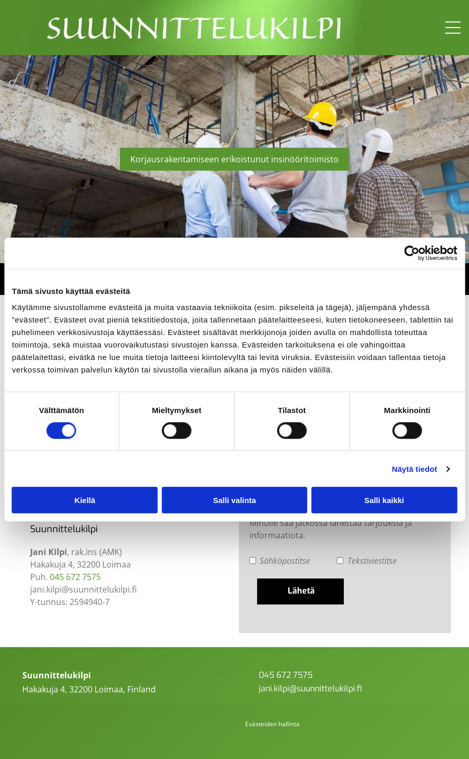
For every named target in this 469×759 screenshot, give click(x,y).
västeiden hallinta (274, 723)
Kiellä (84, 500)
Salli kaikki (384, 500)
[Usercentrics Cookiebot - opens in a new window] (411, 253)
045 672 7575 (75, 577)
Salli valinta (234, 500)
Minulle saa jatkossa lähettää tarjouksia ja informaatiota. (330, 529)
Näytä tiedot (414, 469)
